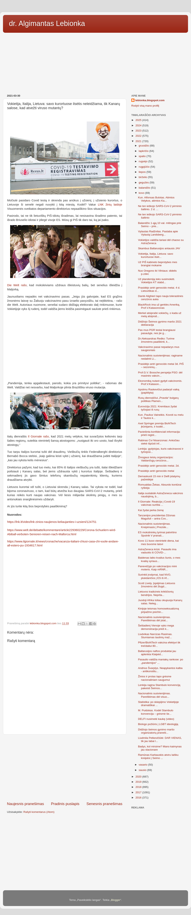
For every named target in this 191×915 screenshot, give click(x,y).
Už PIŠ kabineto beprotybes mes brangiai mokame (157, 264)
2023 (138, 130)
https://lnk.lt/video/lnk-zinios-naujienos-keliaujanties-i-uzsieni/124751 (51, 521)
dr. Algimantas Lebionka (47, 23)
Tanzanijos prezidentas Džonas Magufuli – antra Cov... (156, 517)
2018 (138, 786)
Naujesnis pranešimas (25, 804)
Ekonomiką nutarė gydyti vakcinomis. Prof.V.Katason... (160, 382)
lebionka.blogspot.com (150, 100)
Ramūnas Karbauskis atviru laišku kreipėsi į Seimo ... (158, 756)
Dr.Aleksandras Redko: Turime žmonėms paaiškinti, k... (156, 340)
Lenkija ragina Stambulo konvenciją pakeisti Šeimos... (159, 687)
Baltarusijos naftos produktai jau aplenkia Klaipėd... (157, 653)
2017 (138, 792)
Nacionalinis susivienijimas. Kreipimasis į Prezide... (154, 525)
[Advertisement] (95, 62)
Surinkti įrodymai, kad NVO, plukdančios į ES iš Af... (154, 576)
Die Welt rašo (17, 285)
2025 (138, 120)
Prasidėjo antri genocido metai (156, 470)
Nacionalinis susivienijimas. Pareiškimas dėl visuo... (154, 695)
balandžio (145, 187)
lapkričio (144, 150)
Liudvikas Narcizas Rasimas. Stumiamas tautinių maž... (155, 636)
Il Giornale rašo (38, 436)
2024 (138, 125)
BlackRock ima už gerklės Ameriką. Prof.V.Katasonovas (159, 306)
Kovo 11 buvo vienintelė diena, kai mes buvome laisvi (158, 542)
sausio (143, 770)
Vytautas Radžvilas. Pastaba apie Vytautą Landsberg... (158, 233)
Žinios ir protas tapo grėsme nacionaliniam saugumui (154, 678)
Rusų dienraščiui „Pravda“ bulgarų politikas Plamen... (158, 399)
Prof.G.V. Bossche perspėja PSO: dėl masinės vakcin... (160, 374)
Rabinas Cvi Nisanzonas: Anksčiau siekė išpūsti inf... (159, 442)
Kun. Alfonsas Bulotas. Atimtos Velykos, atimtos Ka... (156, 199)
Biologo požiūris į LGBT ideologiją (158, 724)
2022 (138, 135)
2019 (138, 781)
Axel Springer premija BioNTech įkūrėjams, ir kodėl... (157, 425)
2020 (138, 776)
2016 (138, 797)
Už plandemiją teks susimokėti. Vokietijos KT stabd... (156, 281)
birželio (143, 177)
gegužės (144, 182)
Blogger (115, 899)
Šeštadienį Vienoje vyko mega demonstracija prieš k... (156, 627)
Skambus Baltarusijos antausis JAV (159, 248)
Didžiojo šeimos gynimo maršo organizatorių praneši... (156, 731)
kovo (142, 192)
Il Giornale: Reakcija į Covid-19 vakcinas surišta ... (156, 503)
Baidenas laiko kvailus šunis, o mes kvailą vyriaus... (159, 559)
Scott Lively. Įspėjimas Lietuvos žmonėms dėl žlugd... (156, 585)
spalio (142, 156)
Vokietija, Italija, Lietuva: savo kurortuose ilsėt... (155, 255)
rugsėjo (143, 161)
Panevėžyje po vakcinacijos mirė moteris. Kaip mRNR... (157, 568)
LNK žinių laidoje (110, 204)
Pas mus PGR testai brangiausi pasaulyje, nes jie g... (156, 331)
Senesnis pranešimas (104, 804)
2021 (138, 141)
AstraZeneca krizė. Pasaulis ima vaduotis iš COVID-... (157, 551)
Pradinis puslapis (65, 804)
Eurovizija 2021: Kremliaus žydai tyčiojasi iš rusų (157, 408)
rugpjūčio (144, 166)
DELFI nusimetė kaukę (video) (156, 718)
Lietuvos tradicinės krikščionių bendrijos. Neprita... (156, 593)
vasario (143, 764)
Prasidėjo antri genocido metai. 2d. (158, 465)
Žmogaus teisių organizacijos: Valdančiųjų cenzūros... (155, 459)
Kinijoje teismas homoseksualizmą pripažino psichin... (158, 610)
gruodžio (144, 145)
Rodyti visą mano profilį (145, 105)
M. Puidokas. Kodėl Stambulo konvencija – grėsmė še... (155, 712)
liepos (142, 171)
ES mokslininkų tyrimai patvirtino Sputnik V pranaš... (157, 534)
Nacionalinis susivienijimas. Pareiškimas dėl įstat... (154, 619)
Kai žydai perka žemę (151, 510)
